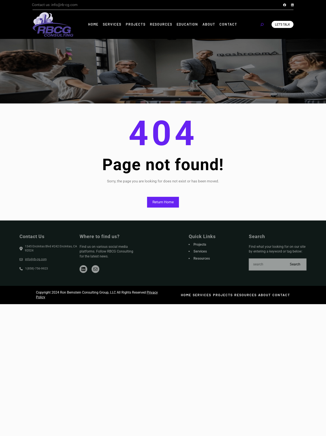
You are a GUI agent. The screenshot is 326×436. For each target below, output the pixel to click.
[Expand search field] (262, 24)
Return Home (163, 202)
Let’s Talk (282, 24)
